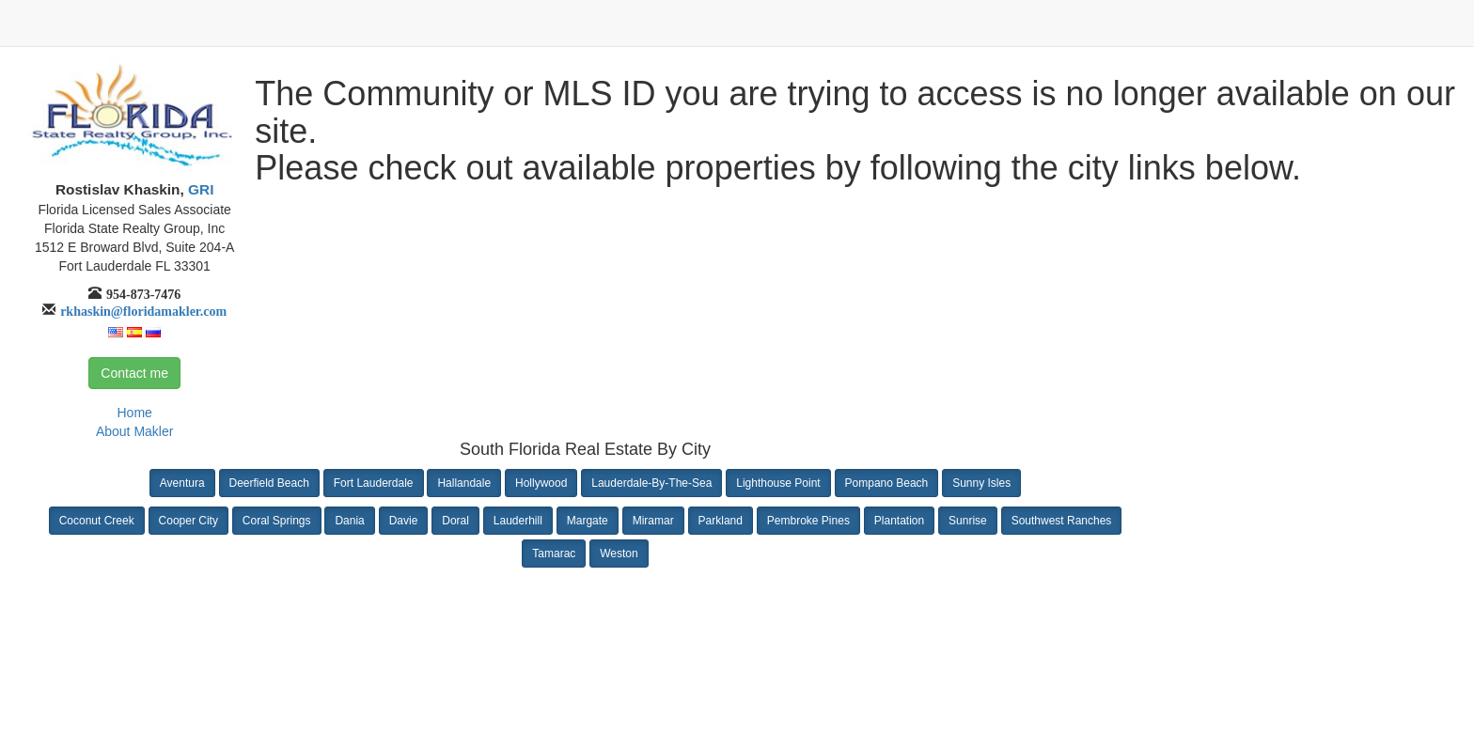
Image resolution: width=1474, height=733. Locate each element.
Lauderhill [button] (518, 520)
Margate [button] (587, 520)
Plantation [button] (899, 520)
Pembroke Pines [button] (808, 520)
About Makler (134, 431)
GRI (199, 189)
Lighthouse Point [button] (778, 483)
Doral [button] (455, 520)
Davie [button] (403, 520)
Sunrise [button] (968, 520)
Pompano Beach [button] (887, 483)
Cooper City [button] (188, 520)
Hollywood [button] (541, 483)
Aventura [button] (182, 483)
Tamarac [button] (553, 553)
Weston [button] (618, 553)
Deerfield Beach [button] (269, 483)
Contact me (134, 373)
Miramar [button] (653, 520)
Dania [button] (349, 520)
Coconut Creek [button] (96, 520)
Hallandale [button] (464, 483)
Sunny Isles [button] (981, 483)
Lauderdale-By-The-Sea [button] (651, 483)
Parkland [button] (720, 520)
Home (134, 412)
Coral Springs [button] (277, 520)
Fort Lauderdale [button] (374, 483)
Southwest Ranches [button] (1061, 520)
